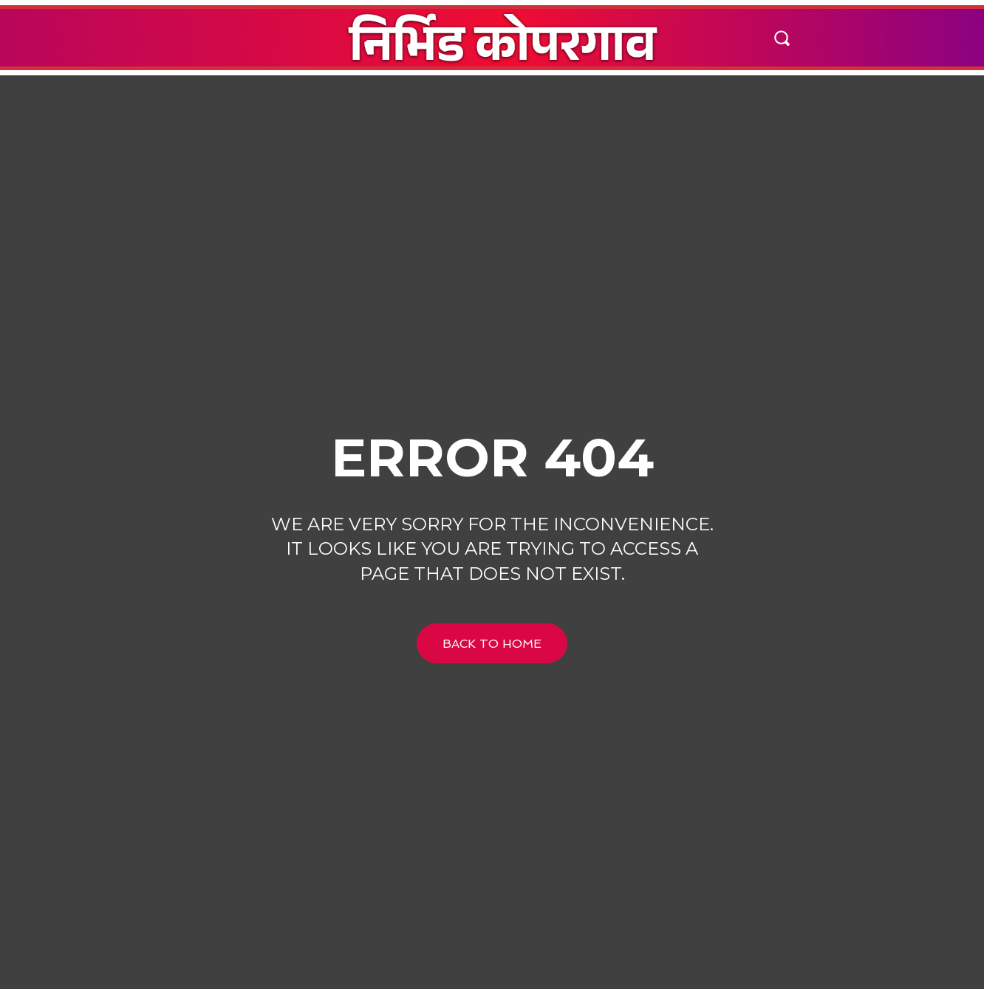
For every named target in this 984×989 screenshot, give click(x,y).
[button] (781, 38)
